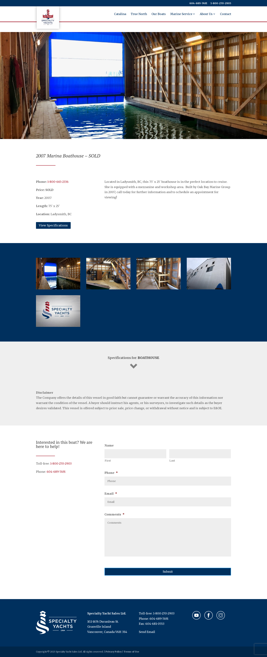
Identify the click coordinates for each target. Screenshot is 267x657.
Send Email (147, 632)
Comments (114, 514)
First (108, 460)
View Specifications (53, 225)
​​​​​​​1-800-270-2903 (220, 3)
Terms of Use (131, 651)
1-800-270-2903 (61, 463)
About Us (206, 14)
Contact (225, 14)
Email (110, 493)
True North (139, 14)
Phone (111, 473)
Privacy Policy (114, 651)
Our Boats (158, 14)
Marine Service (181, 14)
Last (172, 460)
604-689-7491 (198, 3)
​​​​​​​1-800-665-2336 (58, 182)
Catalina (120, 14)
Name (109, 445)
